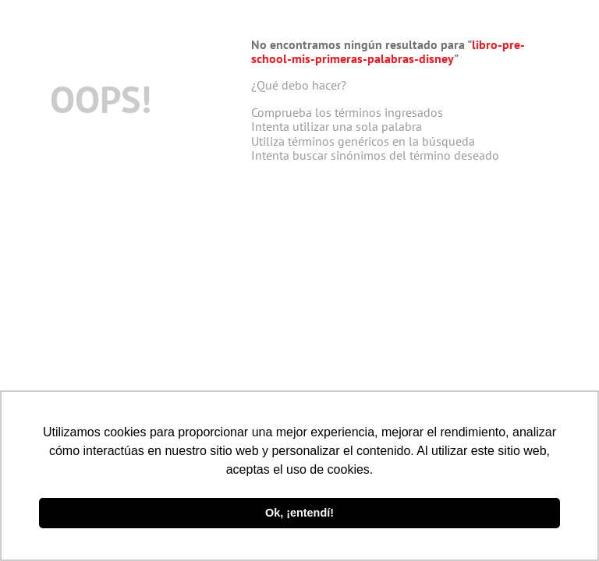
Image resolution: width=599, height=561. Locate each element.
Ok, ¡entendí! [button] (299, 512)
